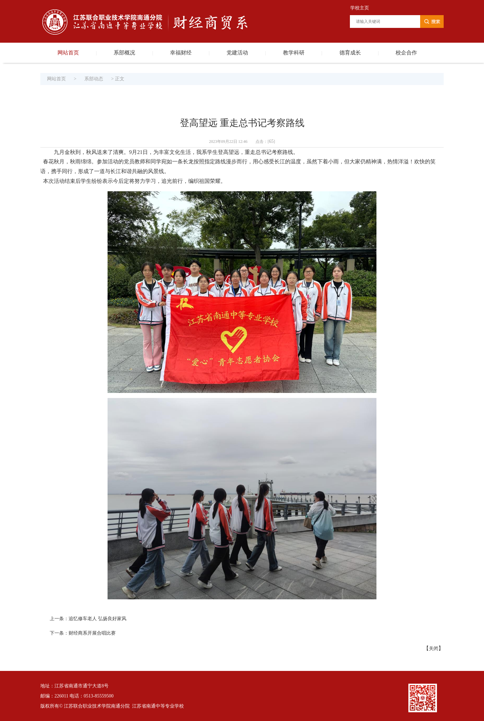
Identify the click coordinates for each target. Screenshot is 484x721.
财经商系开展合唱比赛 (92, 633)
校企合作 (406, 52)
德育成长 (350, 52)
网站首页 (68, 52)
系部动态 (93, 78)
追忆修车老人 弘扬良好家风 (97, 618)
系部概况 (124, 52)
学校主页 (359, 7)
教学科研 (294, 52)
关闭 (433, 648)
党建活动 (237, 52)
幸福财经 (181, 52)
